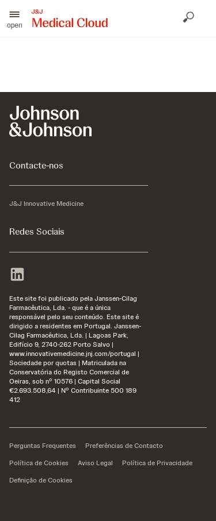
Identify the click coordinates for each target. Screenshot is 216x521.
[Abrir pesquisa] (189, 18)
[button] (14, 18)
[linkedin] (17, 275)
